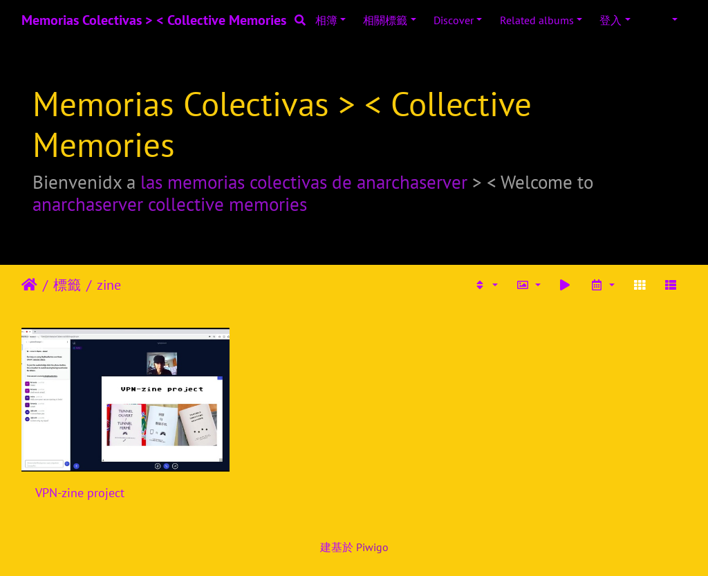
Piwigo (372, 547)
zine (109, 285)
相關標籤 (385, 20)
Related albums (537, 20)
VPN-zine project (79, 492)
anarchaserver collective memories (169, 204)
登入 (610, 20)
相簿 (326, 20)
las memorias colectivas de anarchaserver (303, 182)
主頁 (29, 285)
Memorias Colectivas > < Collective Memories (153, 20)
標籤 (67, 285)
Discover (454, 20)
